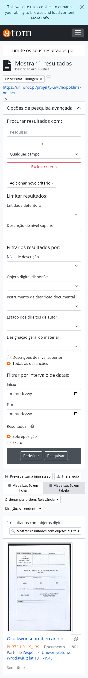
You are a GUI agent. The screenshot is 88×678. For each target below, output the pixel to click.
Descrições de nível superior (37, 357)
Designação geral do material (33, 337)
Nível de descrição (23, 256)
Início (11, 384)
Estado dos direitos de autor (32, 317)
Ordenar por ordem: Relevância (30, 499)
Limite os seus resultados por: (44, 50)
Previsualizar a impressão (27, 476)
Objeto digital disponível (28, 276)
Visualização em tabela (64, 488)
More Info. (40, 18)
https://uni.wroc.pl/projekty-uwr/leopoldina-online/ (42, 90)
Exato (17, 442)
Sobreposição (24, 436)
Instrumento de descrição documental (41, 297)
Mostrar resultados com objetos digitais (45, 531)
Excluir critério (44, 166)
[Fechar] (82, 6)
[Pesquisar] (44, 132)
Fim (10, 404)
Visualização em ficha (23, 488)
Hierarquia (68, 476)
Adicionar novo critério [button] (30, 183)
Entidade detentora (24, 205)
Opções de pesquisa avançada (40, 108)
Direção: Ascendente (21, 508)
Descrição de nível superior (31, 225)
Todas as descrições (30, 363)
